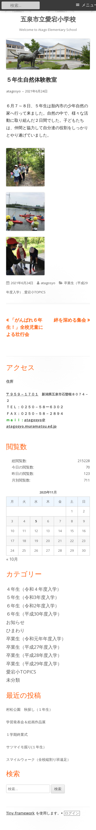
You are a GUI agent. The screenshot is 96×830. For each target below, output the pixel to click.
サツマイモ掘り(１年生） (26, 746)
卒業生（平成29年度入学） (34, 663)
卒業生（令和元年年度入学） (36, 638)
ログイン (72, 813)
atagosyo (13, 91)
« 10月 (12, 559)
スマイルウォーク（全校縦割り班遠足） (38, 759)
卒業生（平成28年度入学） (34, 655)
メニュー (89, 5)
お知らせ (15, 622)
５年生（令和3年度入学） (32, 597)
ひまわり (15, 630)
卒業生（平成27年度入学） (34, 647)
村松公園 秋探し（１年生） (29, 709)
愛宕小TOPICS (35, 292)
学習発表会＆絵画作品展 (26, 721)
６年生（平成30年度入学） (34, 614)
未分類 (13, 680)
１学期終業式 (17, 734)
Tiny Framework (20, 813)
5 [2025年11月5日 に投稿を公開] (36, 521)
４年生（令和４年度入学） (33, 589)
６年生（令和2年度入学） (32, 606)
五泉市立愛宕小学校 (48, 19)
